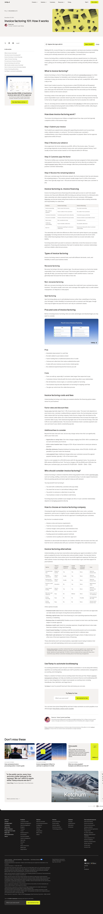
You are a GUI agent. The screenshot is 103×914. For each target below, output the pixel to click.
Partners (54, 819)
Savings (38, 829)
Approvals (23, 840)
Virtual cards (87, 845)
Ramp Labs (7, 832)
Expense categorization (90, 841)
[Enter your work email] (64, 698)
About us (7, 819)
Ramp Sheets (24, 849)
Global (37, 834)
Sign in (86, 2)
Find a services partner (89, 825)
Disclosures (27, 894)
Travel (22, 830)
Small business (71, 823)
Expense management (26, 823)
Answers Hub (87, 847)
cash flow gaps (93, 474)
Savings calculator (88, 827)
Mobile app (23, 847)
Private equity (55, 823)
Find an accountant (88, 823)
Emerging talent (8, 823)
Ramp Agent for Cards (10, 830)
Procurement (24, 834)
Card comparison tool (89, 837)
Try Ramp (47, 686)
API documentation (9, 834)
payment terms (53, 164)
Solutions (44, 2)
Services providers (56, 827)
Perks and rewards (88, 821)
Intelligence (39, 825)
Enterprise (70, 827)
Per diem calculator (88, 832)
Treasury (23, 829)
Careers (6, 821)
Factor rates (48, 411)
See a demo (94, 2)
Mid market (71, 825)
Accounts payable (13, 10)
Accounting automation (42, 823)
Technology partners (57, 829)
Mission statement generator (91, 829)
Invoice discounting (52, 649)
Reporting (38, 827)
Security (22, 842)
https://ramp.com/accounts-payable (63, 708)
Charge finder (87, 830)
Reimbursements (24, 832)
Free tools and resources (90, 819)
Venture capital (56, 825)
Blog (6, 10)
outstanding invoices (85, 75)
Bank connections (25, 845)
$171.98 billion (78, 103)
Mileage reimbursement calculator (89, 835)
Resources (61, 2)
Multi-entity (39, 832)
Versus (6, 836)
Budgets (23, 827)
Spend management (25, 825)
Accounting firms (56, 821)
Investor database (88, 839)
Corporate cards (24, 821)
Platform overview (40, 821)
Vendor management (25, 838)
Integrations (39, 830)
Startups (70, 821)
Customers (52, 2)
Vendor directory (88, 843)
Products (35, 2)
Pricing (69, 2)
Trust (22, 843)
